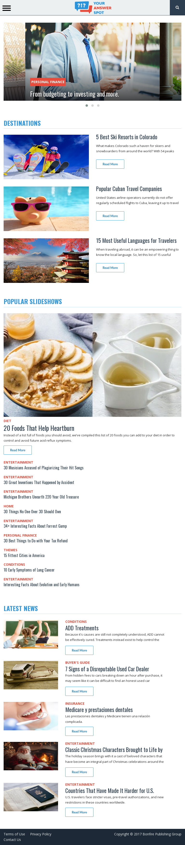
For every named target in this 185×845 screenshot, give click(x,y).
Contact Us (12, 839)
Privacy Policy (40, 834)
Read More (110, 164)
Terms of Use (14, 834)
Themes (10, 550)
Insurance (75, 703)
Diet (7, 421)
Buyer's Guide (77, 662)
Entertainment (18, 462)
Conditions (14, 564)
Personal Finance (48, 82)
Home (9, 506)
